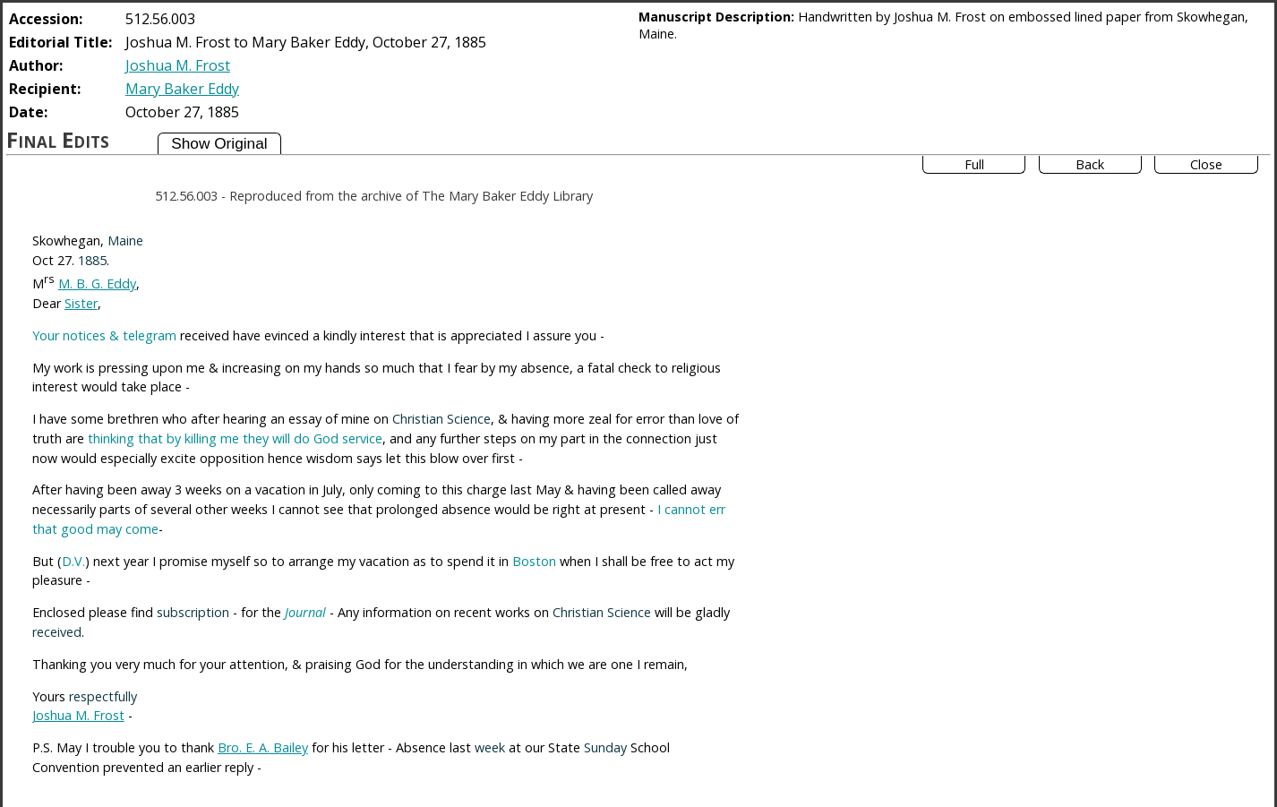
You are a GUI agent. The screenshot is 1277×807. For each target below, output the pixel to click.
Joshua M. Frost (177, 65)
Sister (81, 303)
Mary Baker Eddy (182, 89)
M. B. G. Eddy (97, 283)
